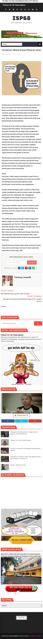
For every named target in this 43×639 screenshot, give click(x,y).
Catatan (18, 54)
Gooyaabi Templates (35, 636)
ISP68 (21, 18)
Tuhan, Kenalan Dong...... (19, 465)
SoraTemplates (14, 636)
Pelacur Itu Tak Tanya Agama (14, 5)
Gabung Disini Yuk (21, 415)
